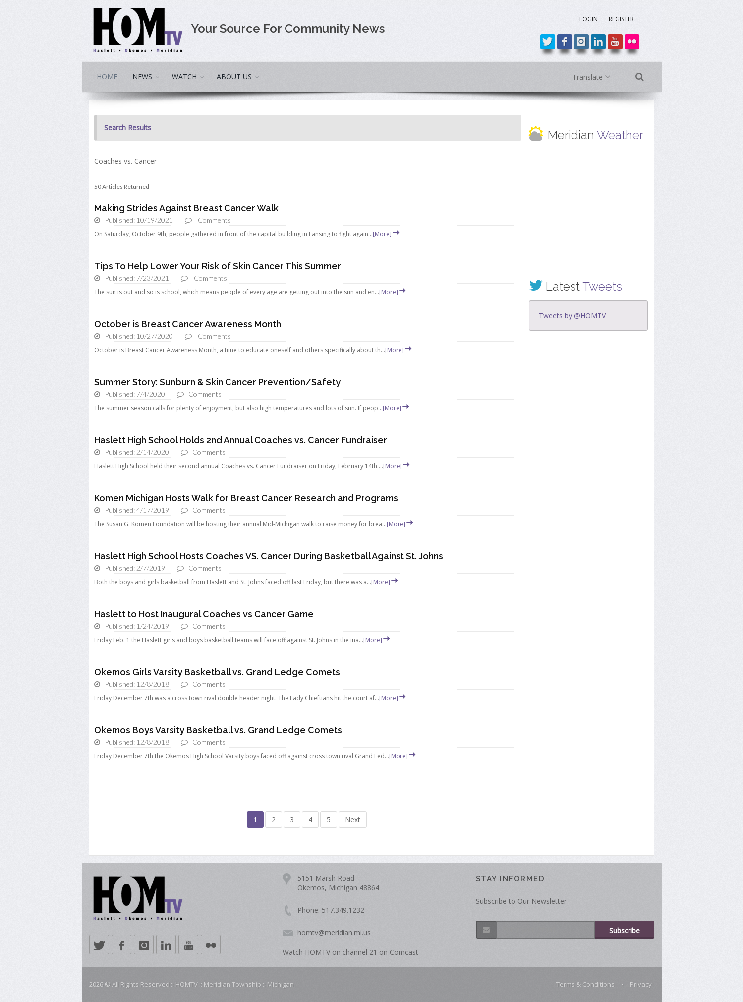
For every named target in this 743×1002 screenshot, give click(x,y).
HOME (107, 76)
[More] (386, 234)
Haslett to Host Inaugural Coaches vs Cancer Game (204, 614)
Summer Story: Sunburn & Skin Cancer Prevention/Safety (217, 382)
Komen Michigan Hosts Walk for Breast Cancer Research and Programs (246, 498)
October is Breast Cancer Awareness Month (187, 324)
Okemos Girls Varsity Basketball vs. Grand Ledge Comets (217, 672)
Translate (603, 77)
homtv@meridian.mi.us (334, 932)
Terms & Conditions (585, 984)
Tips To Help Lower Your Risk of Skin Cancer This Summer (217, 266)
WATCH (184, 76)
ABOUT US (234, 76)
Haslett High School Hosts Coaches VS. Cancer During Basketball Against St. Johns (268, 556)
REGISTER (621, 19)
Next (352, 819)
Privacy (641, 984)
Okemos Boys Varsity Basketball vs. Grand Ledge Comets (218, 730)
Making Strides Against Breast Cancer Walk (186, 208)
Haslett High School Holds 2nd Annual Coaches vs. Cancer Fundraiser (240, 440)
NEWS (142, 76)
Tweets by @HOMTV (572, 315)
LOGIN (588, 19)
